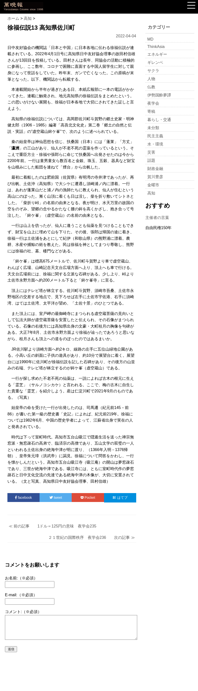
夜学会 (153, 103)
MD (150, 39)
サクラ (153, 71)
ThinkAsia (156, 47)
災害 (151, 152)
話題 (151, 160)
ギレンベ (155, 62)
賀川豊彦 (155, 177)
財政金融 (155, 169)
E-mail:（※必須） (21, 595)
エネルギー (157, 54)
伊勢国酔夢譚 (159, 95)
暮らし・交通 (159, 120)
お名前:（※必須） (21, 578)
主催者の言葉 (157, 217)
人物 (151, 79)
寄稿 (151, 111)
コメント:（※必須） (23, 612)
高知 (151, 193)
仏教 (151, 87)
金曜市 (153, 185)
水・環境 (155, 144)
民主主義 (155, 136)
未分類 (153, 128)
